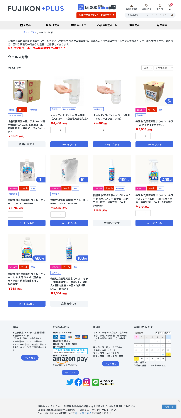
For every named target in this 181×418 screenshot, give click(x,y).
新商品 (134, 25)
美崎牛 (162, 25)
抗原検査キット (107, 25)
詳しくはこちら (83, 413)
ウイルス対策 (18, 56)
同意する (169, 406)
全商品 (25, 25)
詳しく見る (30, 357)
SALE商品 (52, 25)
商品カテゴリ (80, 25)
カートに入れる (69, 144)
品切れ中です (27, 144)
